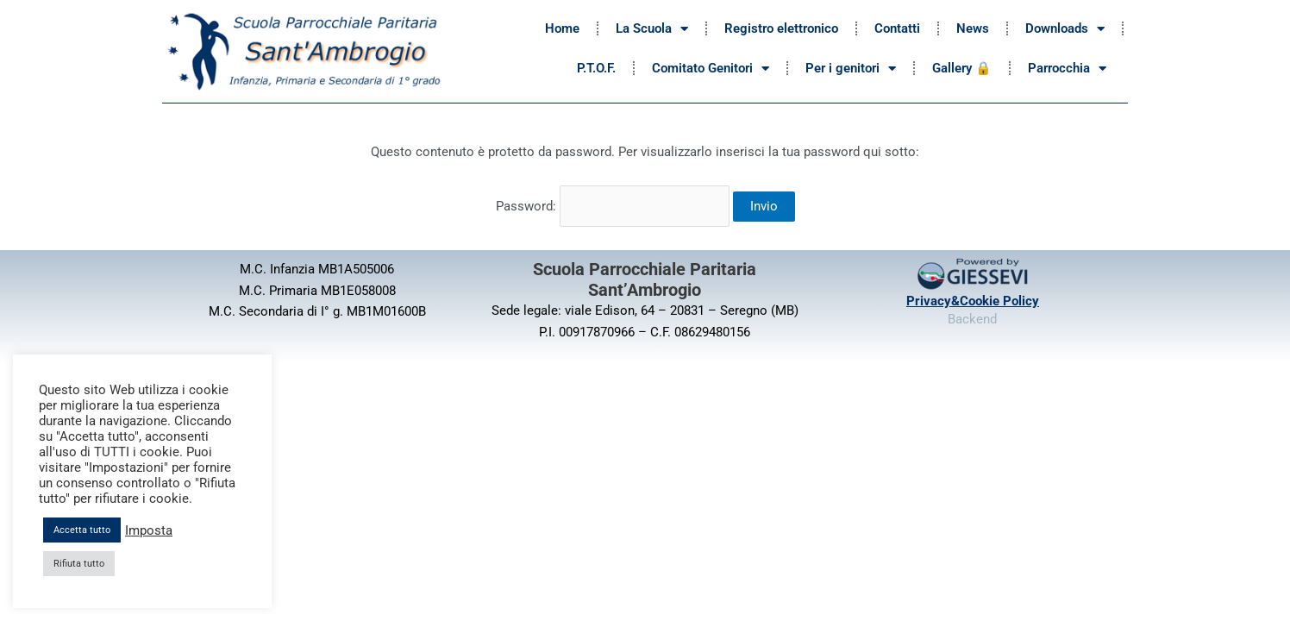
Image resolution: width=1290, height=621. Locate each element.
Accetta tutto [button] (81, 530)
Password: (612, 204)
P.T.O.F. (596, 68)
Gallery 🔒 (962, 68)
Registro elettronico (781, 28)
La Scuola (652, 29)
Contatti (897, 28)
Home (562, 28)
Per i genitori (850, 68)
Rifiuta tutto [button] (78, 563)
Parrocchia (1067, 68)
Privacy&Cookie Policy (972, 297)
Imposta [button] (148, 530)
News (972, 28)
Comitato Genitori (710, 68)
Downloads (1065, 29)
